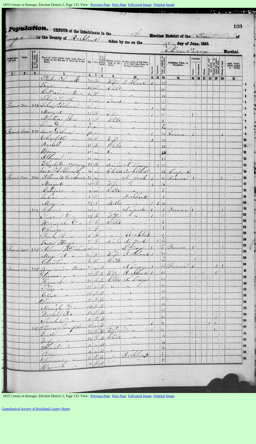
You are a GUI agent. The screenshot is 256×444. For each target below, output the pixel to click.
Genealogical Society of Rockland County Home (36, 409)
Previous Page (100, 5)
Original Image (164, 5)
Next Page (119, 5)
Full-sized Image (140, 5)
